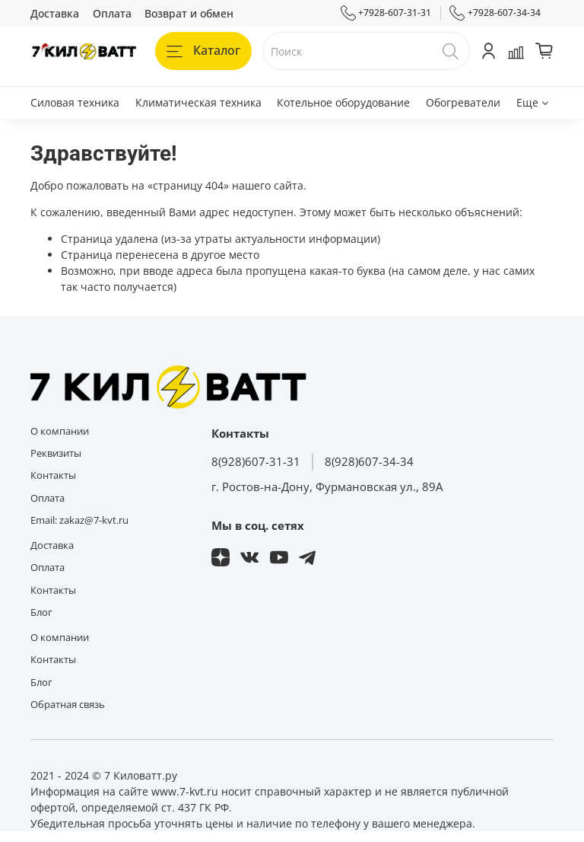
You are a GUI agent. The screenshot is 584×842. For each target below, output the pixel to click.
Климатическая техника (198, 102)
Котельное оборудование (343, 102)
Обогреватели (463, 102)
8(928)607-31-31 (255, 462)
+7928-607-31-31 (386, 13)
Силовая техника (74, 102)
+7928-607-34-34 (495, 13)
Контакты (53, 475)
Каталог (203, 50)
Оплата (112, 13)
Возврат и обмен (188, 13)
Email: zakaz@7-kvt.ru (79, 520)
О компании (59, 431)
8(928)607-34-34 (369, 462)
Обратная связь (67, 704)
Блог (41, 612)
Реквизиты (55, 453)
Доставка (54, 13)
